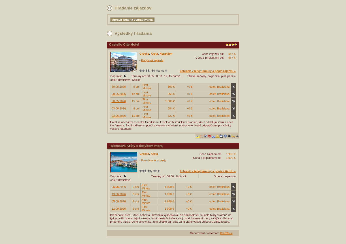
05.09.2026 (119, 201)
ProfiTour (226, 233)
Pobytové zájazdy (152, 60)
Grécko (144, 53)
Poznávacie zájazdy (153, 160)
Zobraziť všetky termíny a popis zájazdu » (208, 71)
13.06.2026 (119, 194)
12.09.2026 (119, 208)
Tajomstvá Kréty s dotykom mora (136, 146)
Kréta (154, 53)
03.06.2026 (119, 108)
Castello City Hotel (124, 44)
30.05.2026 (119, 86)
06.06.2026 (119, 187)
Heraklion (166, 53)
